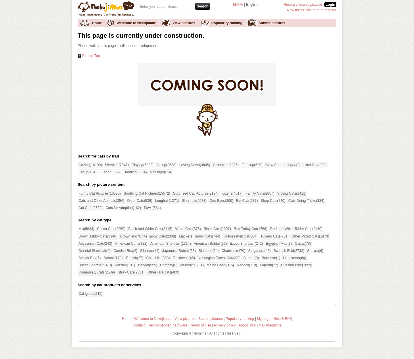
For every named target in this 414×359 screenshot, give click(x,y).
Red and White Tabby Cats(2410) (296, 229)
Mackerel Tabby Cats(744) (199, 236)
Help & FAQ (282, 319)
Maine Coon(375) (220, 265)
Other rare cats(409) (163, 272)
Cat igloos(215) (90, 294)
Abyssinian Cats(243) (95, 244)
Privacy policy (224, 325)
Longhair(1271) (167, 201)
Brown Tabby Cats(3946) (97, 236)
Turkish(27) (134, 258)
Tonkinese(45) (184, 258)
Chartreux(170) (234, 251)
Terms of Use (200, 325)
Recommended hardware (167, 325)
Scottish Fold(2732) (288, 251)
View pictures (183, 23)
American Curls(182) (131, 244)
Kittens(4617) (231, 193)
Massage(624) (161, 172)
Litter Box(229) (315, 165)
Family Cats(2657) (260, 193)
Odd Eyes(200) (221, 201)
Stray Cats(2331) (131, 272)
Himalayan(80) (294, 258)
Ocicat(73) (303, 244)
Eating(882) (110, 172)
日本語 (238, 5)
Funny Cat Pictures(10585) (99, 193)
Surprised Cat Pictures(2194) (196, 193)
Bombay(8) (168, 265)
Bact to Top (91, 56)
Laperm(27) (269, 265)
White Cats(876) (188, 229)
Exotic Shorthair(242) (246, 244)
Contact (139, 325)
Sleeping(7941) (117, 165)
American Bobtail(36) (210, 244)
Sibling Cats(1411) (291, 193)
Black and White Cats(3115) (150, 229)
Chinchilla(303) (158, 258)
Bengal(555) (147, 265)
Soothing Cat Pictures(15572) (147, 193)
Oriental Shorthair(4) (94, 251)
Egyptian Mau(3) (279, 244)
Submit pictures (271, 23)
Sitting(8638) (166, 165)
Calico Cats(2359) (111, 229)
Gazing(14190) (90, 165)
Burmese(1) (271, 258)
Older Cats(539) (139, 201)
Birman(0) (251, 258)
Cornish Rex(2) (125, 251)
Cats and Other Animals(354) (101, 201)
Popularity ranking (226, 23)
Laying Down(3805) (194, 165)
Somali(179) (112, 258)
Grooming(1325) (226, 165)
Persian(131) (125, 265)
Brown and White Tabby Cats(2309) (148, 236)
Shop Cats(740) (273, 201)
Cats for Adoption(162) (123, 208)
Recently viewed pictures (303, 5)
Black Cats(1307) (217, 229)
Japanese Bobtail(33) (178, 251)
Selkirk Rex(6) (89, 258)
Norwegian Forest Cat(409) (219, 258)
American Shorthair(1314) (170, 244)
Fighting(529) (251, 165)
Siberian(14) (149, 251)
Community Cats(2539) (96, 272)
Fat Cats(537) (247, 201)
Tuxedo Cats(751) (274, 236)
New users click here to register (311, 10)
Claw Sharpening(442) (283, 165)
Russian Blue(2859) (296, 265)
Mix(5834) (86, 229)
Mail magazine (270, 325)
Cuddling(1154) (134, 172)
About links (247, 325)
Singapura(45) (259, 251)
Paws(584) (152, 208)
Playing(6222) (143, 165)
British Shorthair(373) (95, 265)
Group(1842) (88, 172)
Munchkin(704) (192, 265)
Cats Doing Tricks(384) (306, 201)
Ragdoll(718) (247, 265)
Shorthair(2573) (194, 201)
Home (97, 23)
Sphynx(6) (315, 251)
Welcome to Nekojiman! (136, 23)
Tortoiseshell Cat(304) (240, 236)
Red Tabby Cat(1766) (250, 229)
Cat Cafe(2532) (90, 208)
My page (264, 319)
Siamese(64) (209, 251)
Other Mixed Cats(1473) (310, 236)
